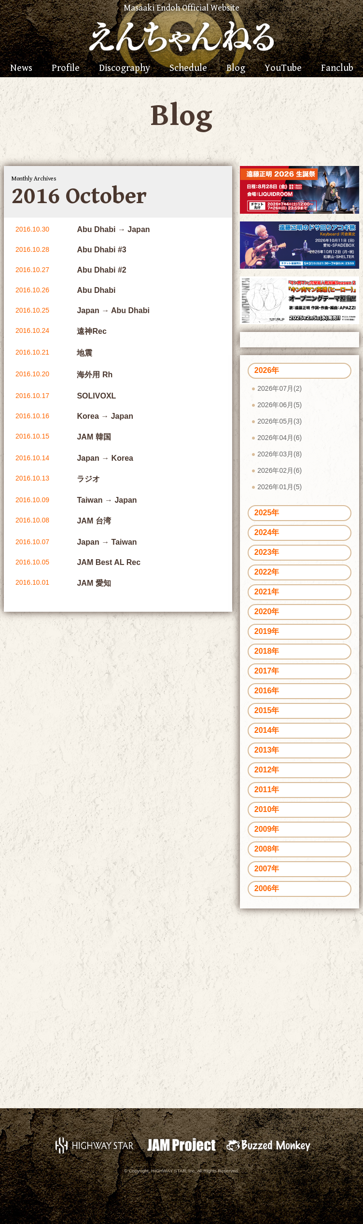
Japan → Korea (105, 458)
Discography (124, 68)
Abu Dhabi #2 (101, 270)
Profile (66, 68)
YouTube (283, 68)
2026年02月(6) (279, 470)
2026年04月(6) (279, 437)
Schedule (188, 68)
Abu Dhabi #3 (101, 250)
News (21, 68)
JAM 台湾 (94, 521)
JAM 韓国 (94, 437)
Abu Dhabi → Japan (113, 229)
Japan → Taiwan (107, 542)
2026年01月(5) (279, 487)
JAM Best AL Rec (108, 562)
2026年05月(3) (279, 421)
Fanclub (337, 68)
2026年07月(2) (279, 388)
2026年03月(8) (279, 454)
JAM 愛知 (94, 583)
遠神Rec (91, 331)
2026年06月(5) (279, 405)
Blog (235, 68)
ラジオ (88, 479)
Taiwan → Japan (107, 500)
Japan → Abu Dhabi (113, 310)
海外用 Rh (94, 375)
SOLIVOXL (96, 396)
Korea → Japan (105, 416)
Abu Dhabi (96, 290)
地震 (84, 353)
